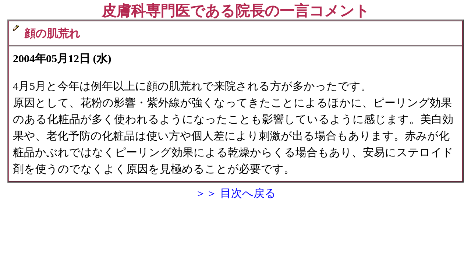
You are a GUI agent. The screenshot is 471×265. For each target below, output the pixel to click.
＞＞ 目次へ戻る (235, 193)
